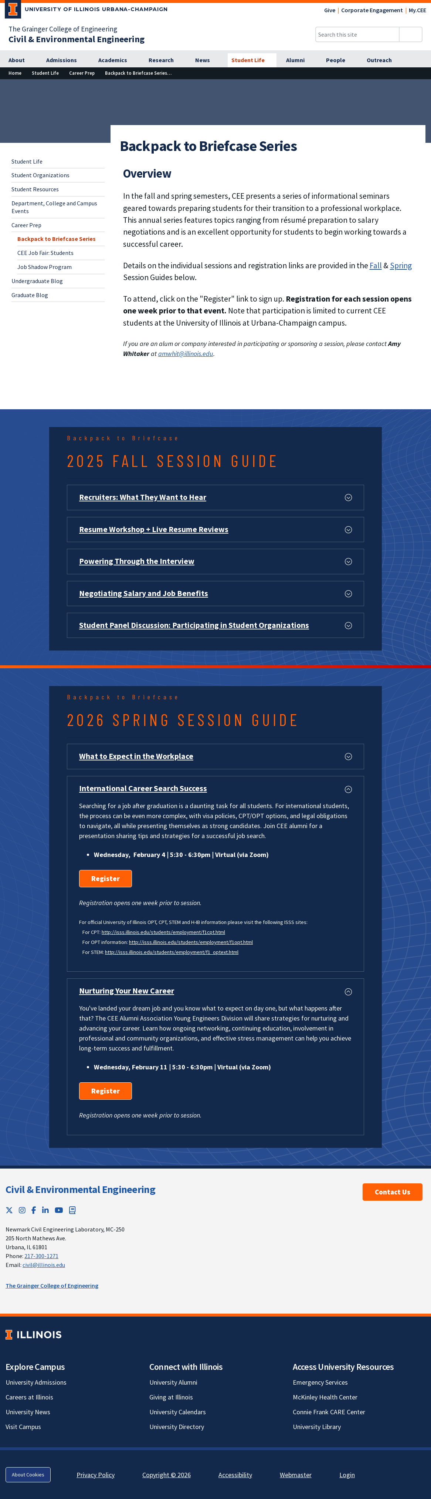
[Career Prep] (82, 73)
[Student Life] (252, 60)
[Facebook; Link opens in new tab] (33, 1210)
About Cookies (28, 1474)
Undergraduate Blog (37, 281)
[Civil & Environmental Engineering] (77, 39)
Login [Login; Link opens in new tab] (347, 1475)
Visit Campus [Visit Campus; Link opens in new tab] (23, 1426)
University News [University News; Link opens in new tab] (28, 1412)
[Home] (15, 73)
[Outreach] (383, 60)
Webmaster (296, 1475)
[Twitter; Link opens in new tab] (9, 1210)
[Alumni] (299, 60)
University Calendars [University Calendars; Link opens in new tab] (177, 1412)
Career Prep (26, 225)
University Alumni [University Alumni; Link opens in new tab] (173, 1382)
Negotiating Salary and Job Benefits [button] (143, 593)
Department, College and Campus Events (54, 207)
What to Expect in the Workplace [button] (136, 756)
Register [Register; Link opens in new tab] (105, 878)
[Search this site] (357, 34)
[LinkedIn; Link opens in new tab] (45, 1210)
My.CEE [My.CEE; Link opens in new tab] (417, 10)
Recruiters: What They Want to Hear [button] (142, 497)
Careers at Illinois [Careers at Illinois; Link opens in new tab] (29, 1397)
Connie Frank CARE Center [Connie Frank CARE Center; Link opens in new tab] (329, 1412)
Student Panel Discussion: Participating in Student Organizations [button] (194, 625)
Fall (376, 265)
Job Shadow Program (44, 266)
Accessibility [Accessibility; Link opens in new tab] (235, 1475)
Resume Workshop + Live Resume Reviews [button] (153, 529)
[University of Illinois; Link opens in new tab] (33, 1335)
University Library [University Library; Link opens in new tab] (317, 1426)
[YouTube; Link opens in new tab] (59, 1210)
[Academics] (117, 60)
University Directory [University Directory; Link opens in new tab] (176, 1426)
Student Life (27, 161)
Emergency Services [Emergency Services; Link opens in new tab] (320, 1382)
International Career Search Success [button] (143, 788)
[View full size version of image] (421, 87)
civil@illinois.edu (44, 1264)
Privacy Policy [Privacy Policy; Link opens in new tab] (96, 1475)
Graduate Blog (29, 295)
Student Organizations (40, 175)
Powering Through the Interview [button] (136, 561)
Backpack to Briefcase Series (56, 238)
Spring (401, 265)
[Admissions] (66, 60)
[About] (21, 60)
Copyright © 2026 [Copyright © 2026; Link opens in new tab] (166, 1475)
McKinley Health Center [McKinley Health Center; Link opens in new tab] (325, 1397)
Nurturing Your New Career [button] (126, 991)
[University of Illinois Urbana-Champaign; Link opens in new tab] (86, 11)
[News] (206, 60)
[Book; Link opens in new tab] (72, 1210)
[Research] (165, 60)
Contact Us (392, 1191)
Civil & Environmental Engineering (80, 1189)
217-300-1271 (41, 1256)
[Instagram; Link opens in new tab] (22, 1210)
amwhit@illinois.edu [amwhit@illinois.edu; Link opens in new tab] (185, 353)
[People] (339, 60)
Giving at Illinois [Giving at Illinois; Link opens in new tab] (171, 1397)
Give (329, 10)
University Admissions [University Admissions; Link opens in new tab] (36, 1382)
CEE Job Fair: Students (45, 252)
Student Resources (35, 189)
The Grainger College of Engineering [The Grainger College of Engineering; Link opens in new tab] (63, 28)
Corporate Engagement (372, 10)
